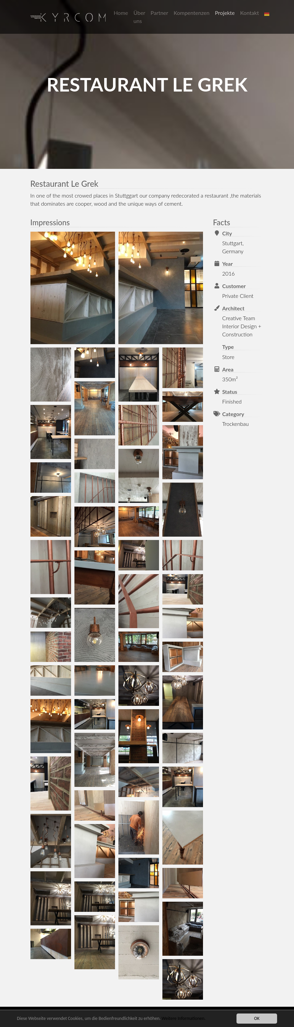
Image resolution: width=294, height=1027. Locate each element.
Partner (159, 12)
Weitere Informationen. (184, 1019)
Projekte (225, 12)
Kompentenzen (191, 12)
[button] (268, 13)
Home (121, 12)
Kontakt (249, 12)
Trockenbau (235, 423)
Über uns (139, 16)
